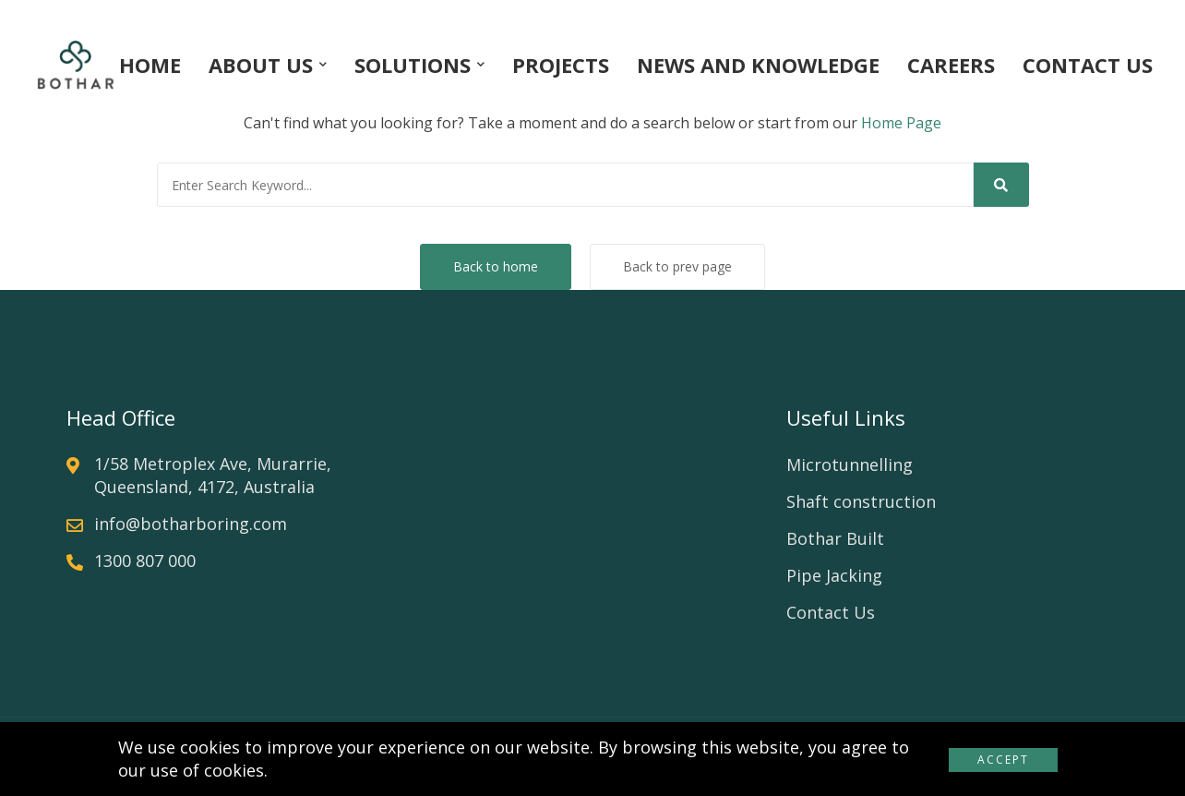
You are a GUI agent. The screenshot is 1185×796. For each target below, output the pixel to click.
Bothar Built (835, 538)
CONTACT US (1088, 64)
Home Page (901, 123)
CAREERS (951, 64)
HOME (150, 64)
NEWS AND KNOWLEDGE (758, 64)
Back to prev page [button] (677, 266)
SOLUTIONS (412, 64)
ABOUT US (261, 64)
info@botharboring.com (190, 524)
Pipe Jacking (834, 575)
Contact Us (830, 612)
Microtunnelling (849, 464)
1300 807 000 (145, 560)
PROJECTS (560, 64)
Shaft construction (861, 501)
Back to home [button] (495, 266)
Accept (1003, 759)
